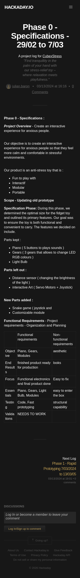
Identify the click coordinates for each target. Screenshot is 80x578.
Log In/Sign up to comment (24, 528)
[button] (71, 7)
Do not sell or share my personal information (40, 559)
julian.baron (18, 86)
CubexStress (52, 56)
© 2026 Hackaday (40, 567)
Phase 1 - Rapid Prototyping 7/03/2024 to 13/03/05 (60, 468)
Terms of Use (18, 555)
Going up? (39, 540)
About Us (13, 550)
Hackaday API (61, 555)
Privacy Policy (39, 555)
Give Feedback (63, 550)
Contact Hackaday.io (36, 550)
